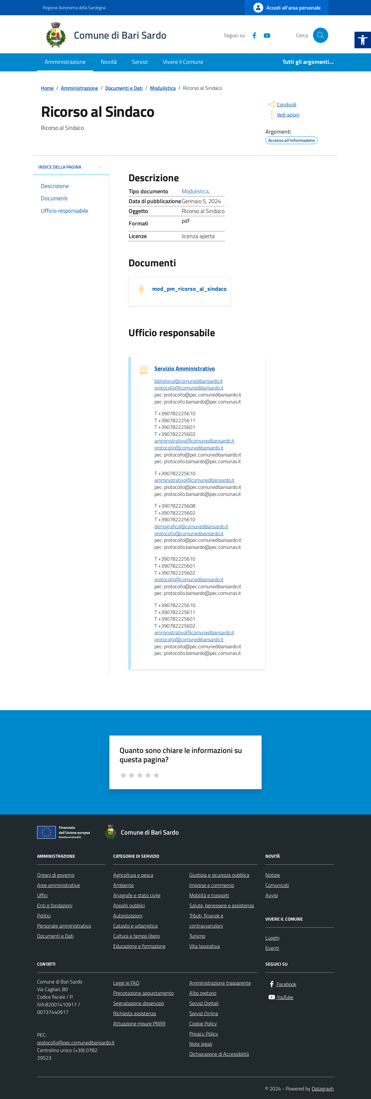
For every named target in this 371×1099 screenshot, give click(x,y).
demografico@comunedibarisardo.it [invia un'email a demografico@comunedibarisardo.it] (191, 526)
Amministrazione (65, 61)
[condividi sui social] (281, 104)
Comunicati (277, 885)
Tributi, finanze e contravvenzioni (206, 920)
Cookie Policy (203, 1023)
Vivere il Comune (183, 61)
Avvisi (271, 895)
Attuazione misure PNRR (139, 1023)
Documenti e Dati (55, 936)
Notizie (272, 875)
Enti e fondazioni (54, 905)
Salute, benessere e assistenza (221, 905)
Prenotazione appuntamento (143, 993)
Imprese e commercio (211, 885)
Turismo (197, 936)
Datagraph (323, 1088)
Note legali (200, 1044)
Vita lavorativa (204, 946)
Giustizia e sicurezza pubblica (219, 875)
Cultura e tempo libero (136, 936)
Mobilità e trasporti (209, 895)
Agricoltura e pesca (133, 875)
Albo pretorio (202, 993)
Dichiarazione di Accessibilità (219, 1054)
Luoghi (272, 938)
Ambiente (123, 885)
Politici (44, 915)
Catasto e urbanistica (135, 925)
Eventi (272, 948)
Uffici (42, 895)
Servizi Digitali (203, 1003)
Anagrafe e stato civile (136, 895)
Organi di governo (55, 875)
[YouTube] (264, 35)
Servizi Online (203, 1013)
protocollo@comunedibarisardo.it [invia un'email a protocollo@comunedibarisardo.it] (189, 387)
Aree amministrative (58, 885)
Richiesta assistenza (134, 1013)
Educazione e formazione (139, 946)
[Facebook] (251, 35)
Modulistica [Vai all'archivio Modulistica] (195, 191)
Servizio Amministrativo (184, 368)
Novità (109, 61)
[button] (363, 40)
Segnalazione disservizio (138, 1003)
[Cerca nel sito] (320, 35)
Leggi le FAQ (126, 983)
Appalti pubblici (129, 905)
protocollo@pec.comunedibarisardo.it (75, 1042)
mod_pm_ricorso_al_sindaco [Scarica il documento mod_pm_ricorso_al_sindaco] (189, 289)
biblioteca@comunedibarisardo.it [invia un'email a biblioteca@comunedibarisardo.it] (188, 381)
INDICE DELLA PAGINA (71, 167)
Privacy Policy (203, 1033)
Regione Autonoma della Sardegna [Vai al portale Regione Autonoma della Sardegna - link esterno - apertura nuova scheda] (74, 7)
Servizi (140, 61)
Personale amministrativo (64, 925)
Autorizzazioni (127, 915)
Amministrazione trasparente (220, 983)
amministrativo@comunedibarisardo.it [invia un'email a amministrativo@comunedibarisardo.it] (194, 440)
